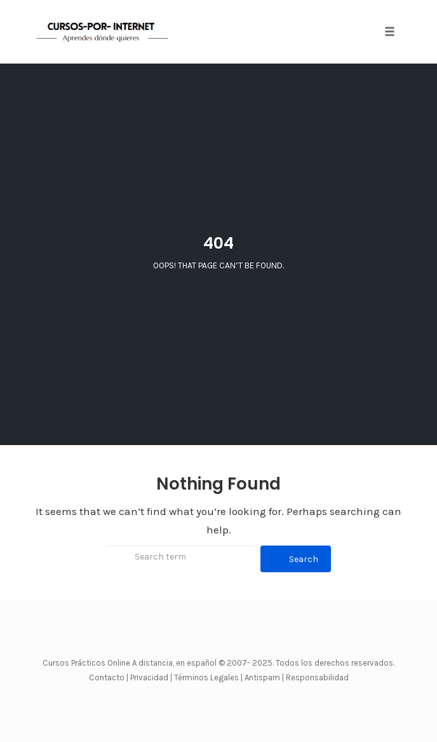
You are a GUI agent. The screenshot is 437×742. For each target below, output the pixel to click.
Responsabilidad (317, 677)
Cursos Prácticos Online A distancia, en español (130, 663)
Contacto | (109, 677)
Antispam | (264, 677)
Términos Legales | (208, 677)
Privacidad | (151, 677)
